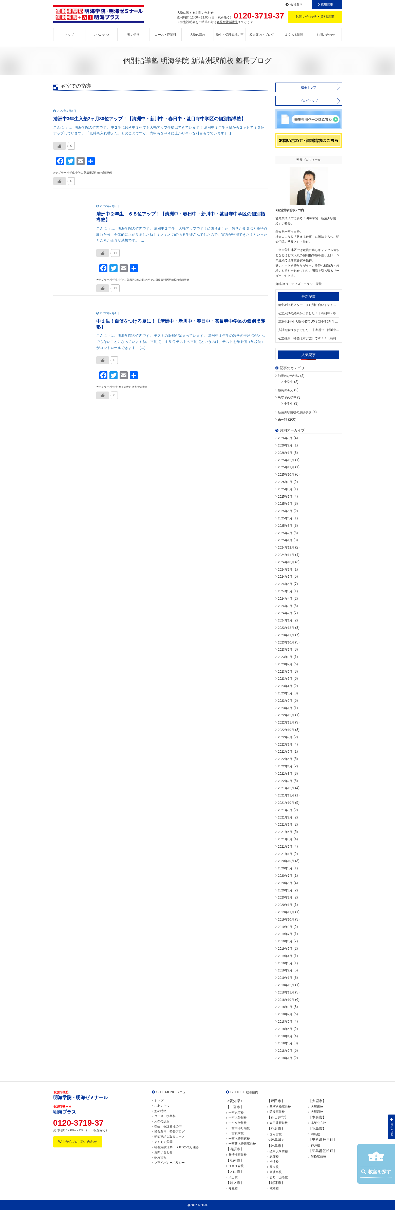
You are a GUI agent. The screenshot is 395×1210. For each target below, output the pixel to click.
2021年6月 (285, 832)
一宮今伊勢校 (238, 1123)
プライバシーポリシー (169, 1162)
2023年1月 (285, 708)
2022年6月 (285, 751)
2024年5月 (285, 591)
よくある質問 (294, 34)
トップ (69, 34)
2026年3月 (285, 438)
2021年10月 (286, 803)
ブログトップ (308, 101)
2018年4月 (285, 1036)
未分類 (282, 419)
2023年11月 (286, 635)
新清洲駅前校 (238, 1155)
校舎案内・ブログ (262, 34)
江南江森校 (236, 1166)
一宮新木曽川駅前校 (242, 1143)
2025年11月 (286, 467)
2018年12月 (286, 985)
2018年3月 (285, 1043)
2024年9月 (285, 569)
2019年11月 (286, 912)
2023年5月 (285, 678)
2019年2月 (285, 970)
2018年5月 (285, 1029)
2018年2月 (285, 1050)
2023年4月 (285, 686)
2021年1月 (285, 854)
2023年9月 (285, 649)
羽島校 (315, 1134)
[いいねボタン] (59, 146)
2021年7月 (285, 824)
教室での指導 (287, 397)
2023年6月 (285, 671)
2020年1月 (285, 905)
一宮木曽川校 (238, 1118)
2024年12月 (286, 547)
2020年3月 (285, 890)
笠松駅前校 (318, 1156)
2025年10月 (286, 474)
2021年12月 (286, 788)
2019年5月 (285, 948)
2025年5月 (285, 511)
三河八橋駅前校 (280, 1106)
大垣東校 (317, 1106)
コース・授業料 (165, 34)
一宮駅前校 (236, 1133)
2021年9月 (285, 810)
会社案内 (296, 4)
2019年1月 (285, 978)
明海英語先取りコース (169, 1137)
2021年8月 (285, 817)
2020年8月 (285, 868)
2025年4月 (285, 518)
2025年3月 (285, 526)
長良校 (274, 1167)
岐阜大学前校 (279, 1151)
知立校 (233, 1188)
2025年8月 (285, 489)
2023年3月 (285, 693)
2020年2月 (285, 897)
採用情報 (327, 4)
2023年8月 (285, 657)
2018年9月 (285, 1007)
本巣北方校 (318, 1123)
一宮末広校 (236, 1113)
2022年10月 (286, 730)
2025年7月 (285, 496)
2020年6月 (285, 883)
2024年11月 (286, 555)
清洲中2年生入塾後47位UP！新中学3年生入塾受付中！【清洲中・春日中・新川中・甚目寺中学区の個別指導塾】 (308, 321)
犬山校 (233, 1177)
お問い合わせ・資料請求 (314, 16)
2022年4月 (285, 766)
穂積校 (274, 1188)
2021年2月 (285, 846)
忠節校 (274, 1156)
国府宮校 (276, 1134)
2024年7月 (285, 576)
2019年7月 (285, 934)
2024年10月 (286, 562)
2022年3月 (285, 773)
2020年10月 (286, 861)
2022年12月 (286, 715)
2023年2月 (285, 700)
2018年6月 (285, 1021)
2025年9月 (285, 482)
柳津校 (274, 1161)
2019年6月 (285, 941)
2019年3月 (285, 963)
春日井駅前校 (279, 1123)
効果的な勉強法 (288, 376)
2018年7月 (285, 1014)
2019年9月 (285, 927)
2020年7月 (285, 875)
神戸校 (315, 1145)
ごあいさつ (101, 34)
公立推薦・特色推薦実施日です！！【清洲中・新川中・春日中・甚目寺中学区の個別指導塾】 (308, 338)
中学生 (288, 382)
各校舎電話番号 (227, 22)
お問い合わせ (326, 34)
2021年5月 (285, 839)
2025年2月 (285, 533)
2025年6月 (285, 503)
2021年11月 (286, 795)
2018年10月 (286, 1000)
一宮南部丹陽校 (239, 1128)
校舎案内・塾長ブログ (169, 1131)
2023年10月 (286, 642)
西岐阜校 (276, 1172)
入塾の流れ (197, 34)
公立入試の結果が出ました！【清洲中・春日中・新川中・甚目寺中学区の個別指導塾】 (308, 313)
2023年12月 (286, 628)
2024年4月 (285, 598)
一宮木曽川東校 (239, 1138)
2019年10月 (286, 919)
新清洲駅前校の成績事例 (294, 412)
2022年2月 (285, 781)
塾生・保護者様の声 (229, 34)
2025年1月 (285, 540)
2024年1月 (285, 620)
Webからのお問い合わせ (78, 1142)
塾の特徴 (133, 34)
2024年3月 (285, 606)
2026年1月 (285, 453)
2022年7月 (285, 744)
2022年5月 (285, 759)
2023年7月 (285, 664)
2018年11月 (286, 992)
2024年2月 (285, 613)
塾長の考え (285, 390)
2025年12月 (286, 460)
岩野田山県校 (279, 1177)
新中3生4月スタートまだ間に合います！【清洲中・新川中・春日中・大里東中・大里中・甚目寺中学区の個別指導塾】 (308, 305)
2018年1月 (285, 1058)
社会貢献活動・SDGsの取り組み (176, 1147)
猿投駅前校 (277, 1112)
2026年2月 (285, 445)
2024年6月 (285, 584)
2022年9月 (285, 737)
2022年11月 (286, 722)
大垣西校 (317, 1112)
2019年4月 (285, 956)
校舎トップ (308, 87)
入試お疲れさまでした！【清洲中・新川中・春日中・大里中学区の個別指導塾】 (308, 330)
